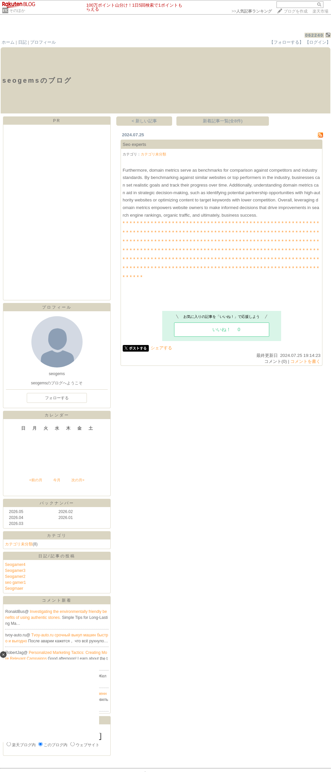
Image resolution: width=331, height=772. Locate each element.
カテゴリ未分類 (19, 544)
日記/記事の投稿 (56, 556)
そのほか (17, 10)
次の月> (77, 480)
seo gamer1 (15, 582)
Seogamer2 (15, 576)
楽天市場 (320, 11)
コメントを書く (305, 361)
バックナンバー (57, 503)
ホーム (8, 42)
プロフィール (43, 42)
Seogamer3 (15, 570)
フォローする (57, 398)
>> (252, 11)
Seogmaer (14, 588)
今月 (56, 480)
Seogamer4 (15, 564)
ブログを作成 (296, 11)
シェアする (161, 347)
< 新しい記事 (144, 120)
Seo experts (134, 144)
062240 (314, 35)
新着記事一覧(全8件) (222, 120)
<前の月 (35, 480)
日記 (22, 42)
